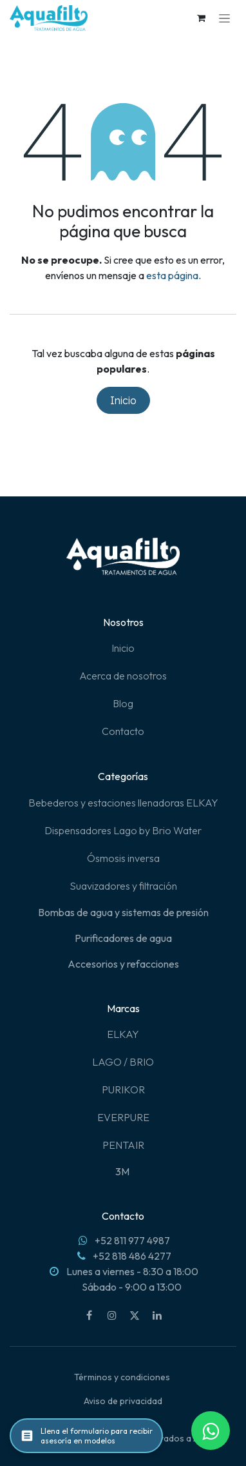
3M (123, 1171)
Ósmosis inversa (123, 858)
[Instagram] (112, 1315)
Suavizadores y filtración (123, 885)
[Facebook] (89, 1315)
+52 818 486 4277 (132, 1255)
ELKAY (123, 1034)
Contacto (123, 731)
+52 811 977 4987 (132, 1240)
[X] (134, 1315)
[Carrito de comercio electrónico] (201, 18)
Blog (123, 703)
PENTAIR (123, 1145)
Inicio (123, 400)
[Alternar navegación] (224, 18)
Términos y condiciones (122, 1377)
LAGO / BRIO (123, 1061)
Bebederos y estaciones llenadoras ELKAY (123, 802)
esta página (172, 275)
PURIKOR (123, 1089)
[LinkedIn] (157, 1315)
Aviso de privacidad (123, 1401)
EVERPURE (123, 1117)
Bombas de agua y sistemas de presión (123, 912)
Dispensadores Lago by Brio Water (123, 830)
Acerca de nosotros (123, 675)
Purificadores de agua (123, 938)
